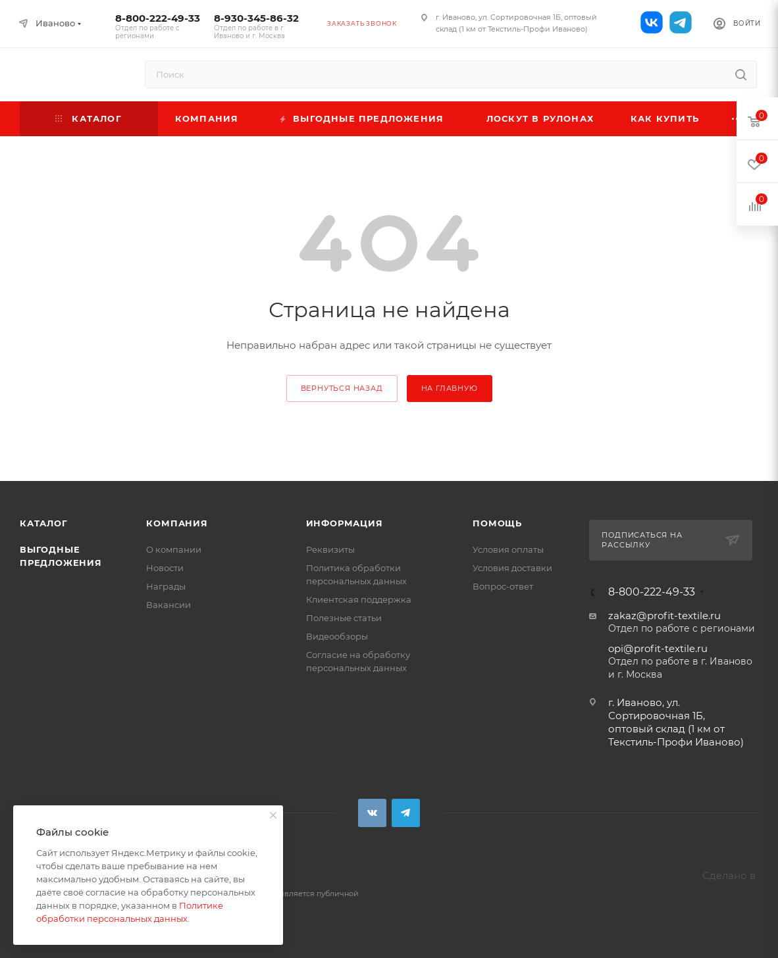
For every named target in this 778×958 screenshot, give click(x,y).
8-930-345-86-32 (256, 26)
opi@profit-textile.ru (658, 648)
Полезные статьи (344, 618)
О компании (173, 549)
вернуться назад (342, 388)
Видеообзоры (337, 636)
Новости (165, 568)
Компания (176, 523)
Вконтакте (372, 813)
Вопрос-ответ (503, 586)
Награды (166, 586)
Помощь (497, 523)
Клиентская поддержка (358, 599)
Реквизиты (330, 549)
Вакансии (168, 604)
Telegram (406, 813)
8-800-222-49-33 (158, 26)
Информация (344, 523)
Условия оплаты (508, 549)
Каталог (44, 523)
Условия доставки (512, 568)
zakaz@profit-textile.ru (664, 615)
